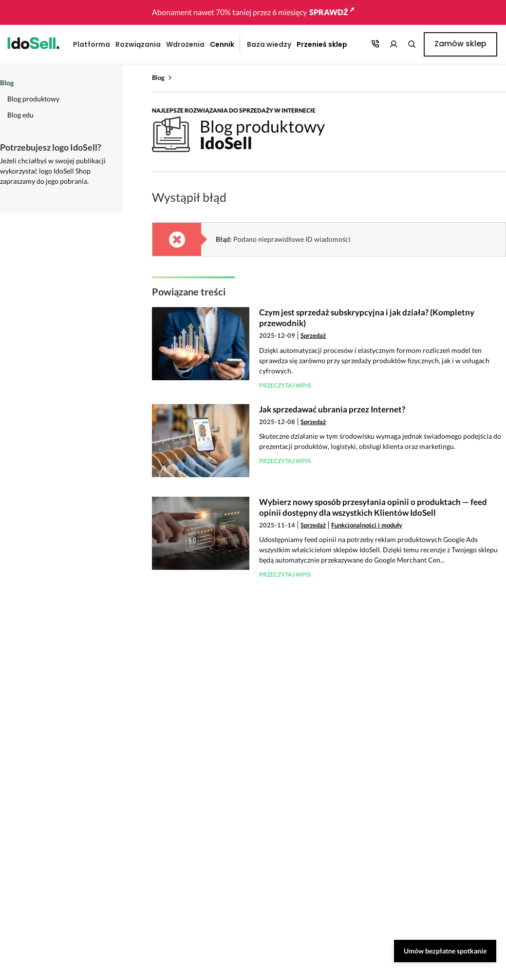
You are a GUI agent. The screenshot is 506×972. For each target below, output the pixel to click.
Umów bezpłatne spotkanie (445, 951)
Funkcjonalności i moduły (366, 525)
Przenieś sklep (322, 44)
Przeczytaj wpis (285, 385)
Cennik (222, 44)
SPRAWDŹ (331, 12)
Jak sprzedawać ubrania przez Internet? (332, 409)
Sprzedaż (313, 335)
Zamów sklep (460, 43)
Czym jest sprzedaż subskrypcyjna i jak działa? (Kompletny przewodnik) (366, 317)
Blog (158, 77)
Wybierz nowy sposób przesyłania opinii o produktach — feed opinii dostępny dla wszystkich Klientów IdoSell (373, 507)
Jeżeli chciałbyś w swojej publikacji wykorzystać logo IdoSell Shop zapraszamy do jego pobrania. (53, 170)
